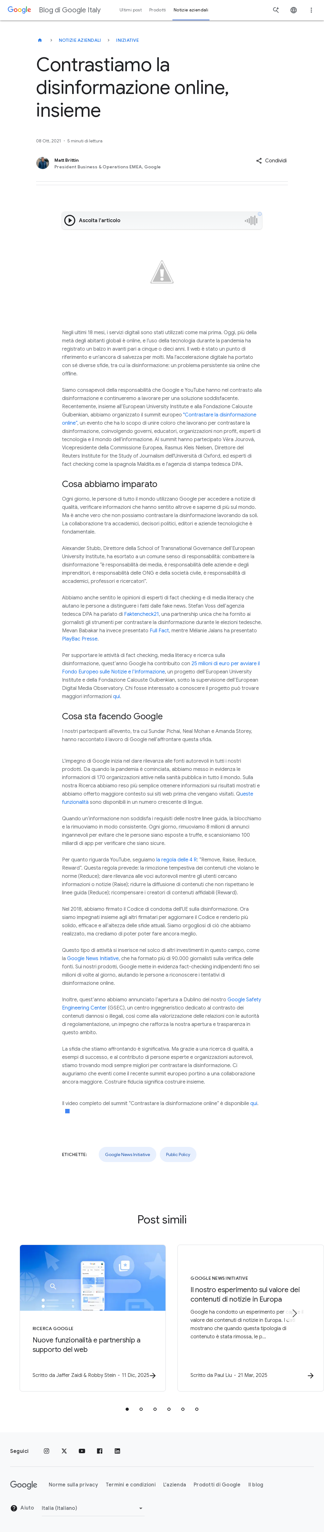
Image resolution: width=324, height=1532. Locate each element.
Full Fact (159, 631)
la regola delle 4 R (176, 860)
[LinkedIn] (117, 1451)
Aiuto (22, 1508)
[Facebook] (99, 1451)
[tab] (127, 1409)
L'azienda (174, 1485)
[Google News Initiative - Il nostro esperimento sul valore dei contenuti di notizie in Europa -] (245, 1318)
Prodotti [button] (157, 10)
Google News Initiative (93, 958)
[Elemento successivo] (294, 1313)
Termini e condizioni (131, 1485)
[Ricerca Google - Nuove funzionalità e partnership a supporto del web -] (79, 1318)
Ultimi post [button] (131, 10)
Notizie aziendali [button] (191, 10)
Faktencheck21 (141, 614)
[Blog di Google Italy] (39, 40)
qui (116, 696)
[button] (271, 161)
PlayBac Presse (79, 639)
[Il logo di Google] (23, 1485)
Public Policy (178, 1154)
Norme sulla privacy (73, 1485)
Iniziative (127, 40)
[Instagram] (46, 1451)
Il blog (256, 1485)
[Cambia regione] (93, 1508)
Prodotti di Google (217, 1485)
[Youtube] (82, 1451)
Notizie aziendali (80, 40)
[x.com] (64, 1451)
